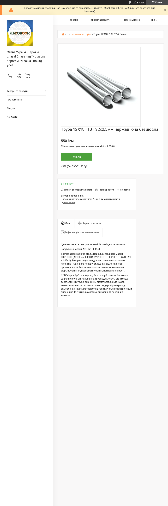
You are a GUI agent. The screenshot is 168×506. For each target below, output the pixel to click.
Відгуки (11, 108)
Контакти (12, 117)
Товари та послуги (17, 91)
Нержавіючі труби (81, 34)
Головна (73, 19)
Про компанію (14, 99)
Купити (77, 157)
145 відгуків (139, 2)
